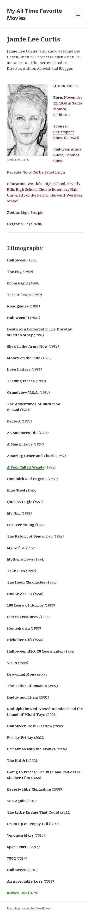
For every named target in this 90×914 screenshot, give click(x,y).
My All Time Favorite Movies (34, 14)
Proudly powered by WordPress (29, 908)
